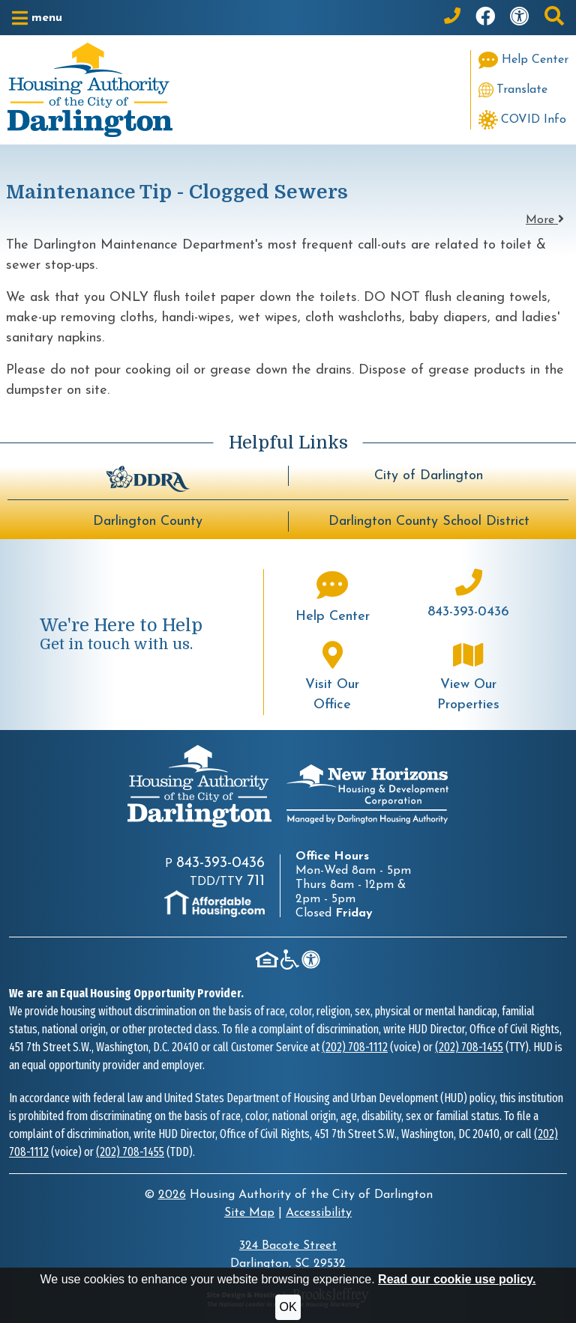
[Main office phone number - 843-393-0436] (468, 595)
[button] (37, 18)
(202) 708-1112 (355, 1047)
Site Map (249, 1213)
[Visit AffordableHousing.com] (214, 903)
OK (287, 1307)
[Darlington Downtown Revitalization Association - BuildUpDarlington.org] (148, 477)
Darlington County (147, 521)
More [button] (545, 220)
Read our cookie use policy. (457, 1279)
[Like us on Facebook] (485, 17)
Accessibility (319, 1213)
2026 (172, 1195)
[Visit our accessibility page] (520, 17)
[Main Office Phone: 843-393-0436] (452, 17)
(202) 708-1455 (469, 1047)
